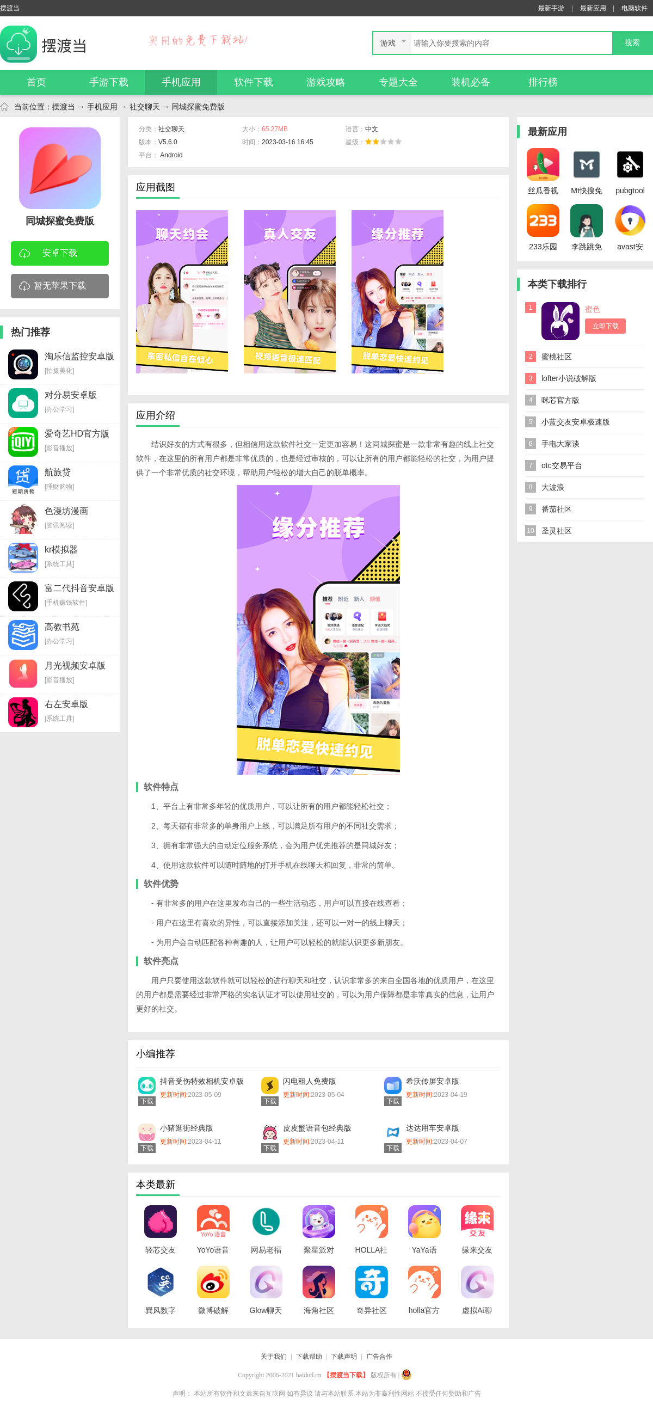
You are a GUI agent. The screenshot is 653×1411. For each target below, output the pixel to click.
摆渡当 (63, 106)
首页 (36, 82)
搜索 (632, 43)
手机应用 (181, 82)
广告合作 (379, 1356)
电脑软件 (634, 8)
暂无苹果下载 (52, 286)
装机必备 (470, 82)
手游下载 (108, 82)
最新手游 (551, 8)
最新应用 (593, 8)
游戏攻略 (326, 82)
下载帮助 (309, 1356)
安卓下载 (48, 254)
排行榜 (543, 82)
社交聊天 (145, 106)
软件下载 (253, 82)
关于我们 (274, 1356)
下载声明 (344, 1356)
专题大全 (398, 82)
